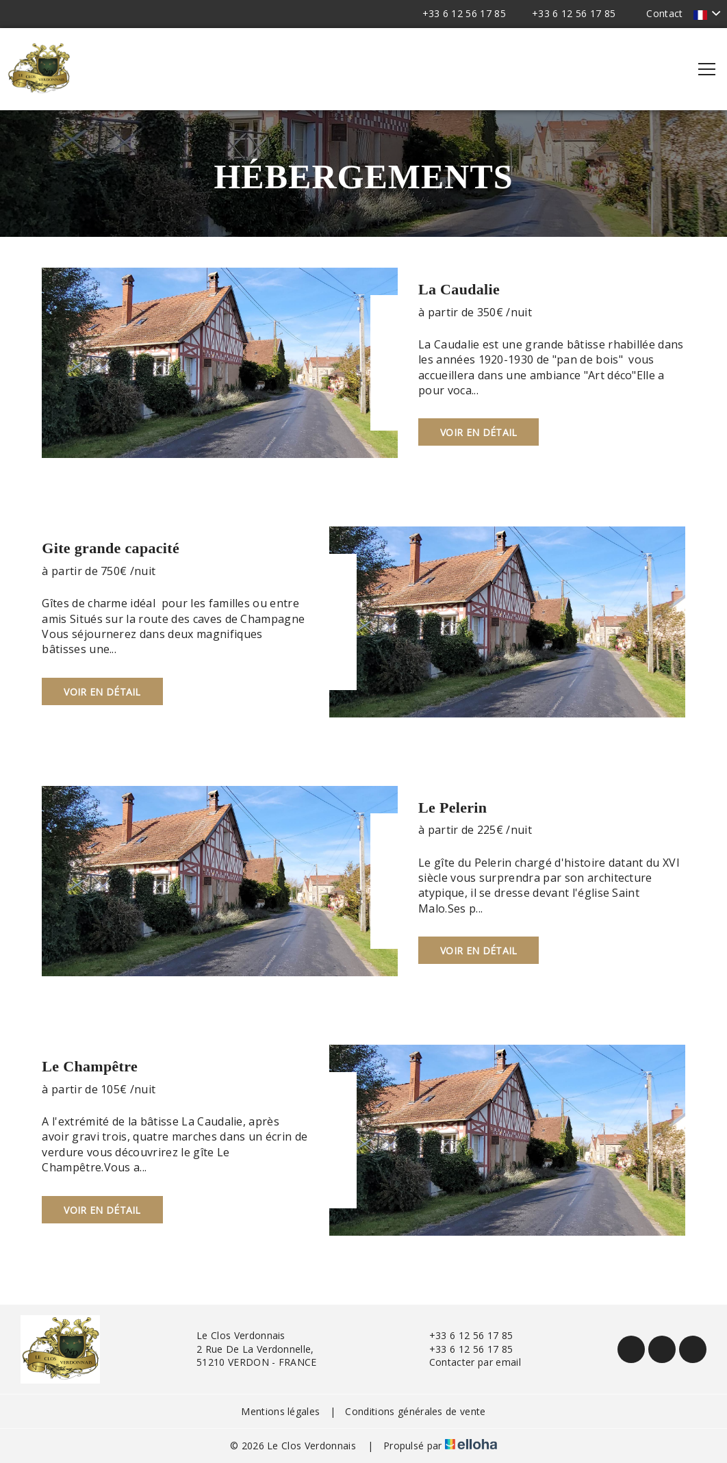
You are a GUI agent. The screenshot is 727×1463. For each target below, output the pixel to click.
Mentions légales (280, 1411)
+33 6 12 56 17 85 (463, 1335)
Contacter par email (467, 1362)
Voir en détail (478, 432)
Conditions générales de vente (415, 1411)
